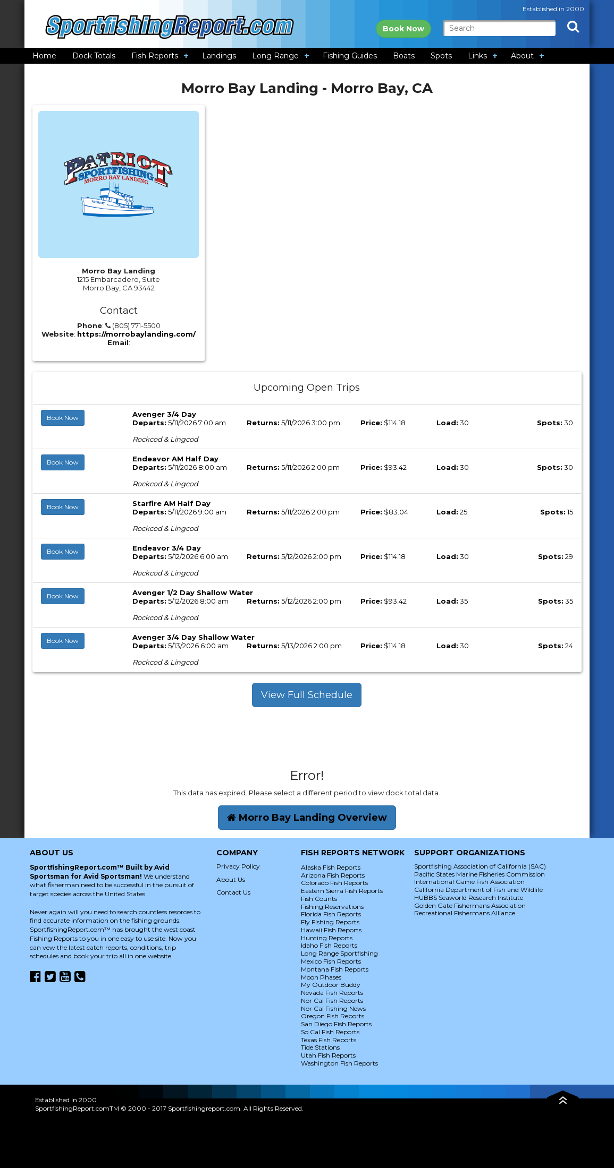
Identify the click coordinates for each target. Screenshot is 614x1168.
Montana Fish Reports (334, 969)
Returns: (263, 422)
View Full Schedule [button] (306, 695)
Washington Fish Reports (339, 1063)
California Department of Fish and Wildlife (478, 890)
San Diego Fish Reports (336, 1024)
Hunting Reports (326, 938)
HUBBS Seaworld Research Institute (468, 897)
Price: (371, 422)
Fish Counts (319, 899)
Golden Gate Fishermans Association (470, 905)
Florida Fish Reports (331, 914)
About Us (230, 879)
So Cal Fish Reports (330, 1032)
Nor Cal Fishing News (333, 1008)
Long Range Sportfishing (339, 953)
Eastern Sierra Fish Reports (342, 891)
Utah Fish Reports (328, 1055)
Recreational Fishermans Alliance (464, 913)
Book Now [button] (63, 418)
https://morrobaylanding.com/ (136, 334)
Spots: (549, 422)
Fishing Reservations (332, 907)
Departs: (149, 422)
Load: (447, 422)
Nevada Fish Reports (332, 993)
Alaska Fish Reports (330, 867)
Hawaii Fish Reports (331, 930)
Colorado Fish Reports (334, 883)
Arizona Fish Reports (333, 875)
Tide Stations (320, 1047)
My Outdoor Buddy (330, 985)
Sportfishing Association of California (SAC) (480, 866)
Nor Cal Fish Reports (332, 1000)
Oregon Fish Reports (332, 1016)
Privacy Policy (238, 866)
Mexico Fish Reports (331, 961)
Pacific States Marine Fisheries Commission (479, 874)
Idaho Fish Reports (329, 945)
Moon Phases (321, 977)
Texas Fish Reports (328, 1040)
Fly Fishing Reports (330, 922)
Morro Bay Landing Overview (307, 817)
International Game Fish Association (469, 882)
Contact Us (233, 892)
